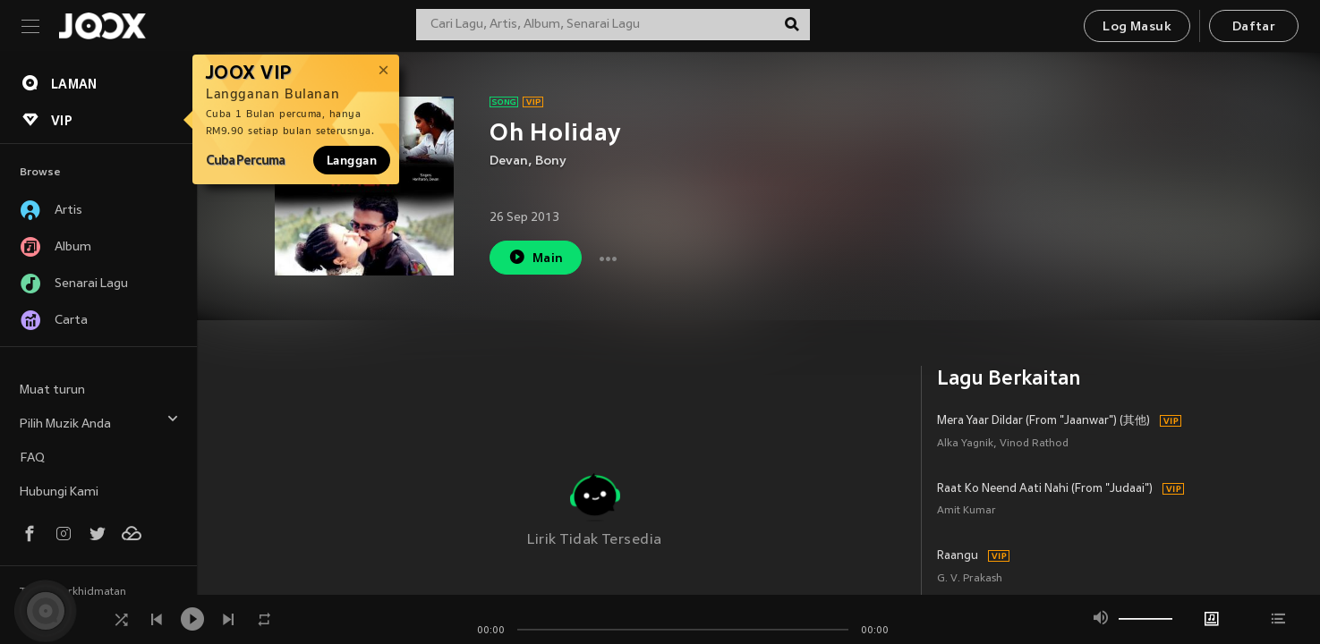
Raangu (957, 556)
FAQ (32, 458)
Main (535, 257)
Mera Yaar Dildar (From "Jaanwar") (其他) (1043, 421)
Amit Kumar (966, 511)
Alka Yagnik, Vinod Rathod (1003, 444)
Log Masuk (1137, 27)
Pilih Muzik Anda (99, 421)
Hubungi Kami (59, 492)
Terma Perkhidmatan (73, 592)
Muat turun (52, 390)
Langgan (352, 160)
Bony (550, 161)
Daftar (1253, 27)
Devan (509, 161)
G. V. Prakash (969, 579)
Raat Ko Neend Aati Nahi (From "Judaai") (1045, 489)
